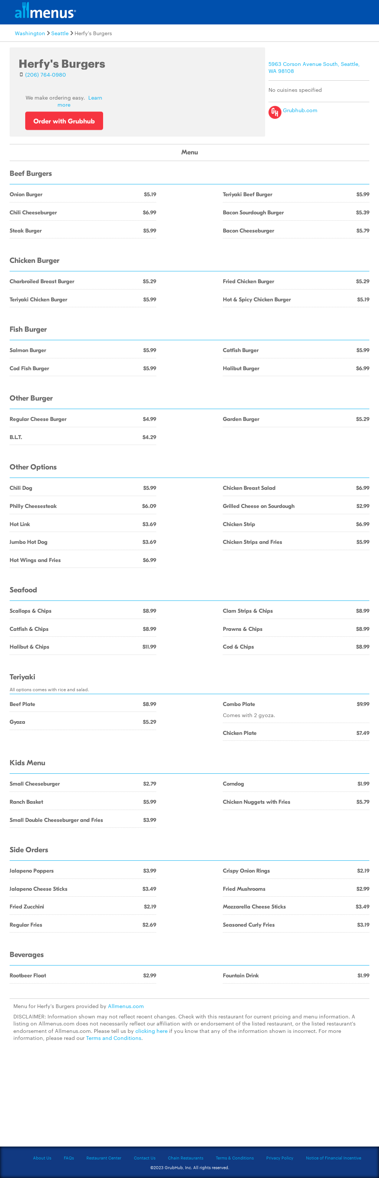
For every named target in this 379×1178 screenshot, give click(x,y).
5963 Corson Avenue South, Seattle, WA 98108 (314, 67)
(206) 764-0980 (45, 74)
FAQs (69, 1158)
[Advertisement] (189, 1098)
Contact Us (144, 1158)
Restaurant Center (103, 1158)
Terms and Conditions (113, 1037)
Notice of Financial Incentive (333, 1158)
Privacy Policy (279, 1158)
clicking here (151, 1030)
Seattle (60, 33)
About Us (42, 1158)
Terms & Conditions (235, 1158)
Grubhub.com (292, 110)
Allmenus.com (126, 1006)
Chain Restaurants (185, 1158)
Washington (30, 33)
